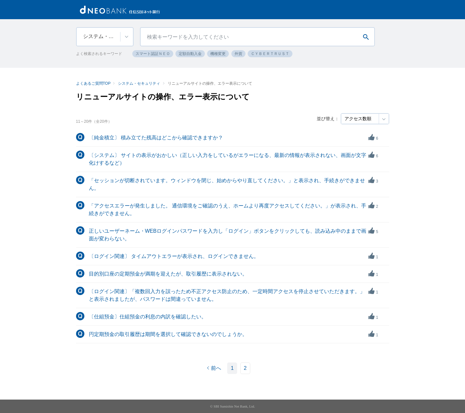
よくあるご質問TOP (93, 83)
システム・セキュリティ (139, 83)
